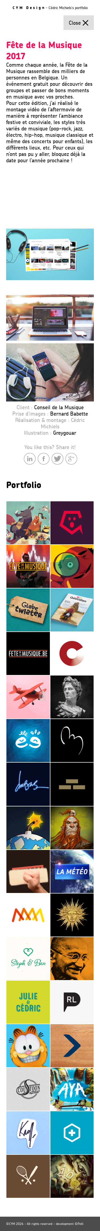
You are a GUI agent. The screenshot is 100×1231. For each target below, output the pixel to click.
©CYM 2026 (14, 1224)
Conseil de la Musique (59, 407)
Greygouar (64, 433)
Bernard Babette (69, 414)
